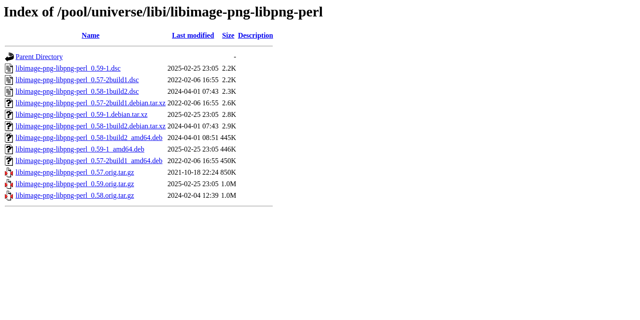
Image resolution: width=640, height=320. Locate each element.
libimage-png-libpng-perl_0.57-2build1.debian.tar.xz (91, 103)
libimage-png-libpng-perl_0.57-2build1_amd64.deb (89, 160)
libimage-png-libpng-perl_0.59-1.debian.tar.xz (82, 114)
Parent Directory (39, 56)
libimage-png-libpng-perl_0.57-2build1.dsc (77, 80)
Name (91, 35)
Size (228, 35)
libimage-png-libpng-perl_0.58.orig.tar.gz (75, 195)
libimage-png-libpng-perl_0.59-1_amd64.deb (80, 149)
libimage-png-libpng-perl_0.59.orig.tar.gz (75, 184)
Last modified (193, 35)
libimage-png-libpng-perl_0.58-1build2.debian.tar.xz (91, 126)
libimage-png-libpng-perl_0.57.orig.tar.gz (75, 172)
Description (255, 35)
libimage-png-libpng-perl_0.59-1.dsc (68, 68)
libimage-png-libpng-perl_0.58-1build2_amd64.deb (89, 137)
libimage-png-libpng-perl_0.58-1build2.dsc (77, 91)
